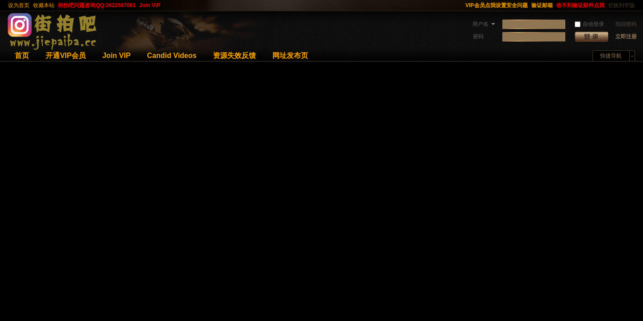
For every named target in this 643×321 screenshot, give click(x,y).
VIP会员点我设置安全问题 (496, 5)
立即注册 (626, 36)
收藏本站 (43, 5)
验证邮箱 (542, 5)
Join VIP (149, 5)
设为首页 (18, 5)
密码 (478, 36)
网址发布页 (290, 55)
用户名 (480, 24)
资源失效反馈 (234, 55)
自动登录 (589, 24)
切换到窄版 (621, 5)
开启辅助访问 (459, 5)
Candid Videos (171, 55)
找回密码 (626, 24)
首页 (22, 55)
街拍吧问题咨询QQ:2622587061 (96, 5)
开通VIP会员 (66, 55)
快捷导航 (611, 56)
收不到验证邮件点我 (580, 5)
